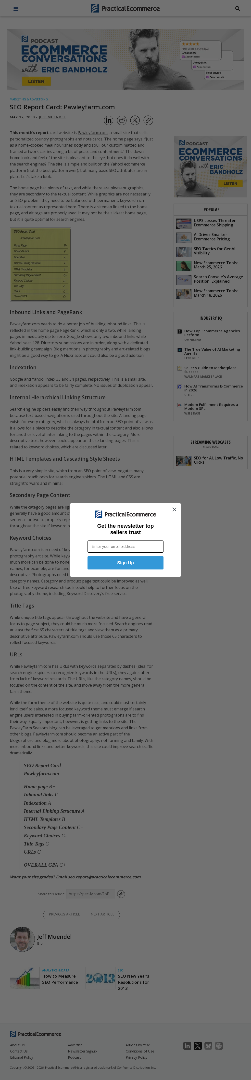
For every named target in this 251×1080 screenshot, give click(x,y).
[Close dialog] (174, 509)
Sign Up (125, 562)
